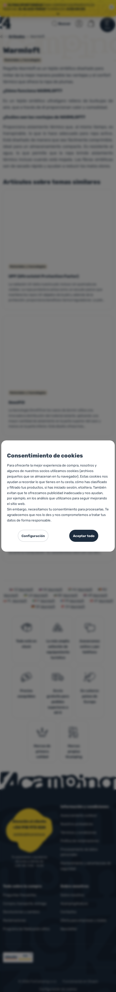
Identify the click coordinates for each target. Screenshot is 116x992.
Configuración (33, 536)
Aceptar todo (83, 536)
